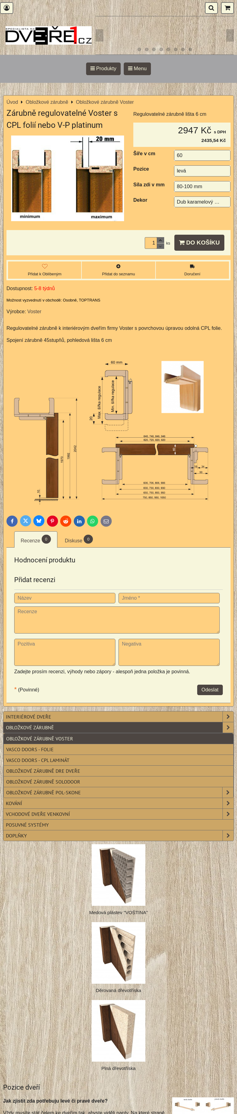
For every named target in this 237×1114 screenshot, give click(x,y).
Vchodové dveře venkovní (120, 814)
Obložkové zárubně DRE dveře (43, 771)
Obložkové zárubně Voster (39, 738)
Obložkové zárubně (120, 727)
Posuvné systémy (27, 825)
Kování (120, 803)
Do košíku (199, 242)
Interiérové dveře (120, 716)
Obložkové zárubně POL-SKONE (119, 792)
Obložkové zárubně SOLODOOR (43, 782)
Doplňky (120, 835)
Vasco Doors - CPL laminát (37, 760)
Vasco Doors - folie (30, 749)
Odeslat (210, 689)
